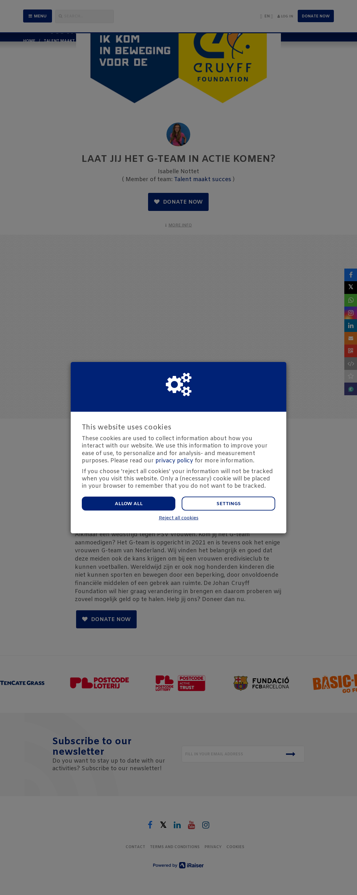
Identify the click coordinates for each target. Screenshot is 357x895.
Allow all (129, 504)
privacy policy (174, 461)
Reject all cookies (178, 518)
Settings (229, 504)
